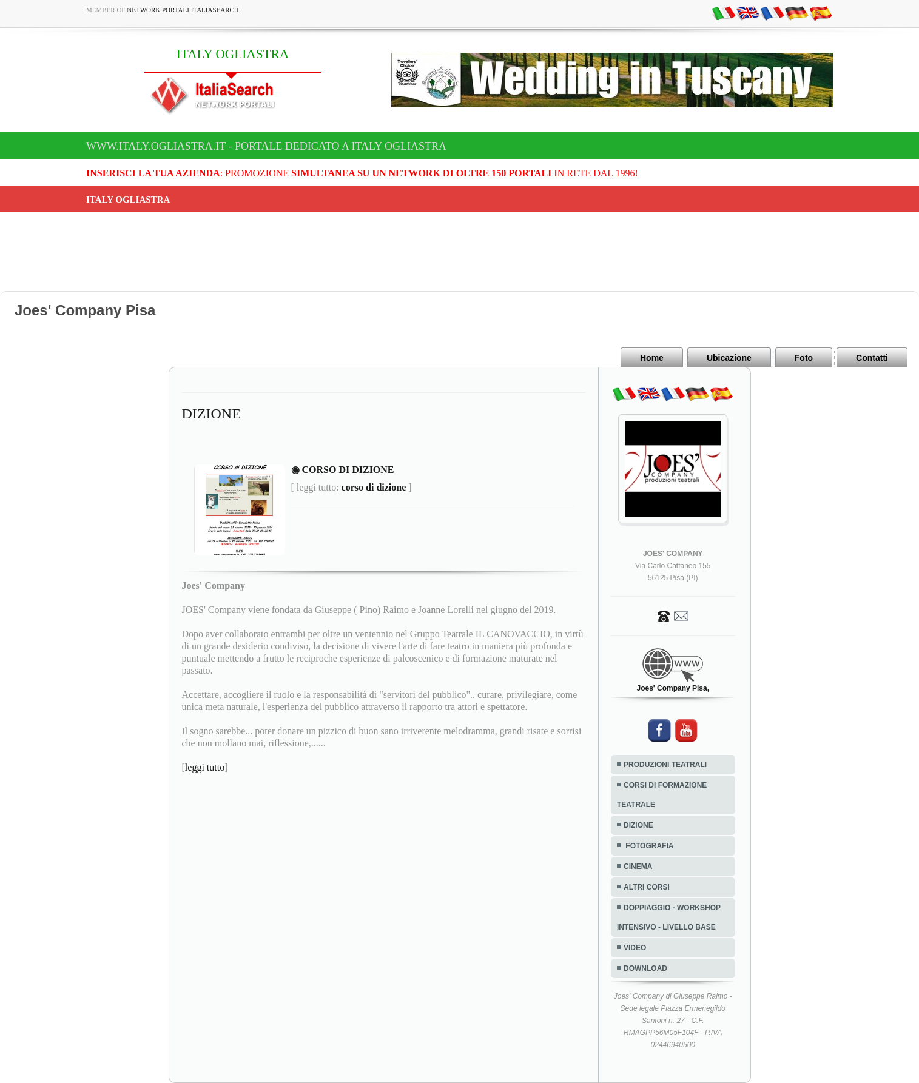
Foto (804, 358)
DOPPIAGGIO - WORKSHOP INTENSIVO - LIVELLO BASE (669, 917)
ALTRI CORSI (647, 887)
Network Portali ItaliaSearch (183, 9)
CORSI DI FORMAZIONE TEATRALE (662, 795)
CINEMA (638, 866)
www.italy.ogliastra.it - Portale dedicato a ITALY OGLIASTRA (266, 146)
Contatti (872, 358)
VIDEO (635, 948)
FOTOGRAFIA (648, 846)
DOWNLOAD (645, 968)
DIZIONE (638, 825)
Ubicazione (729, 358)
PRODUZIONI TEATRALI (665, 764)
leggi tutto (204, 767)
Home (652, 358)
